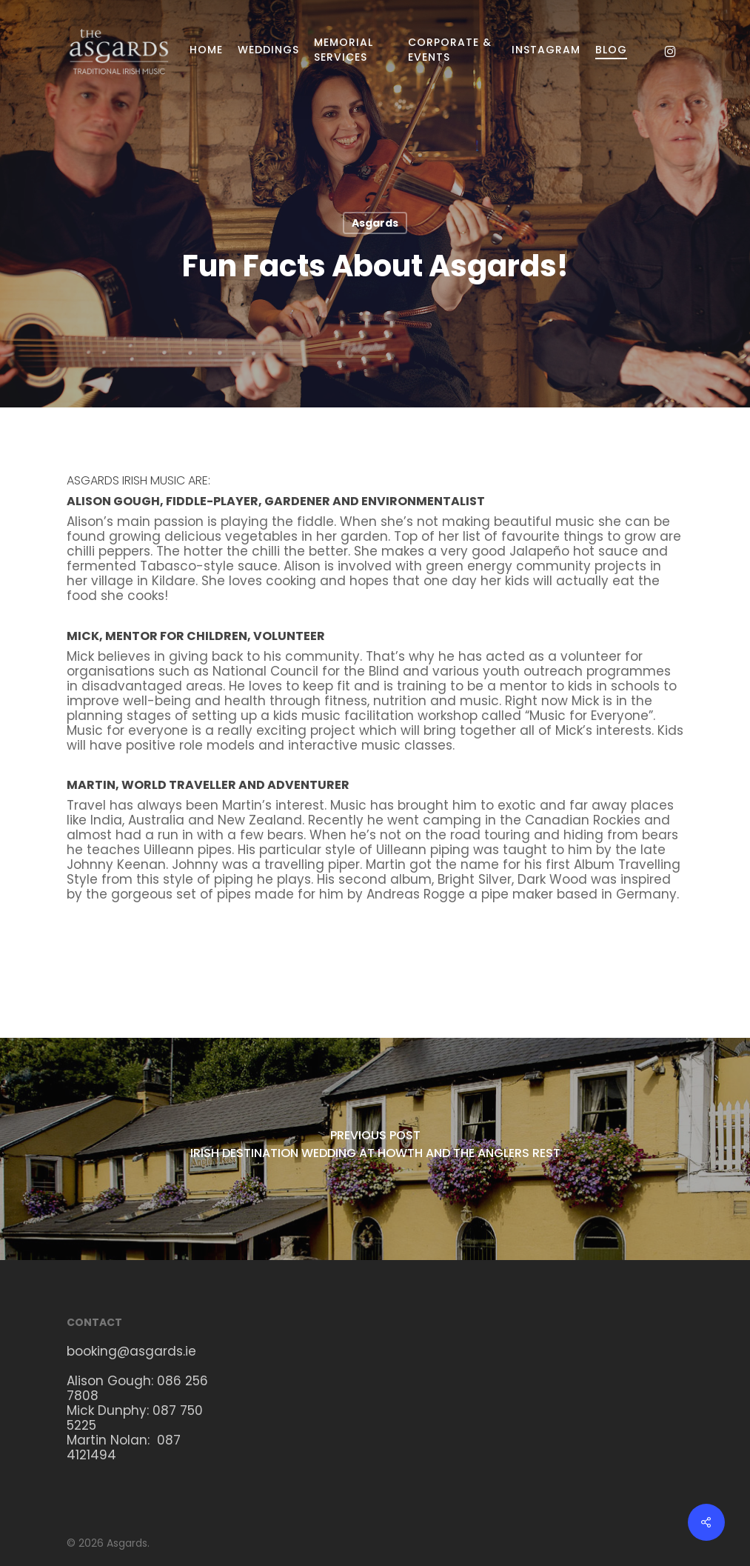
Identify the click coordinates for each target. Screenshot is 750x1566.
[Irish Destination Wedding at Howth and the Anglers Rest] (375, 1149)
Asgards (375, 223)
